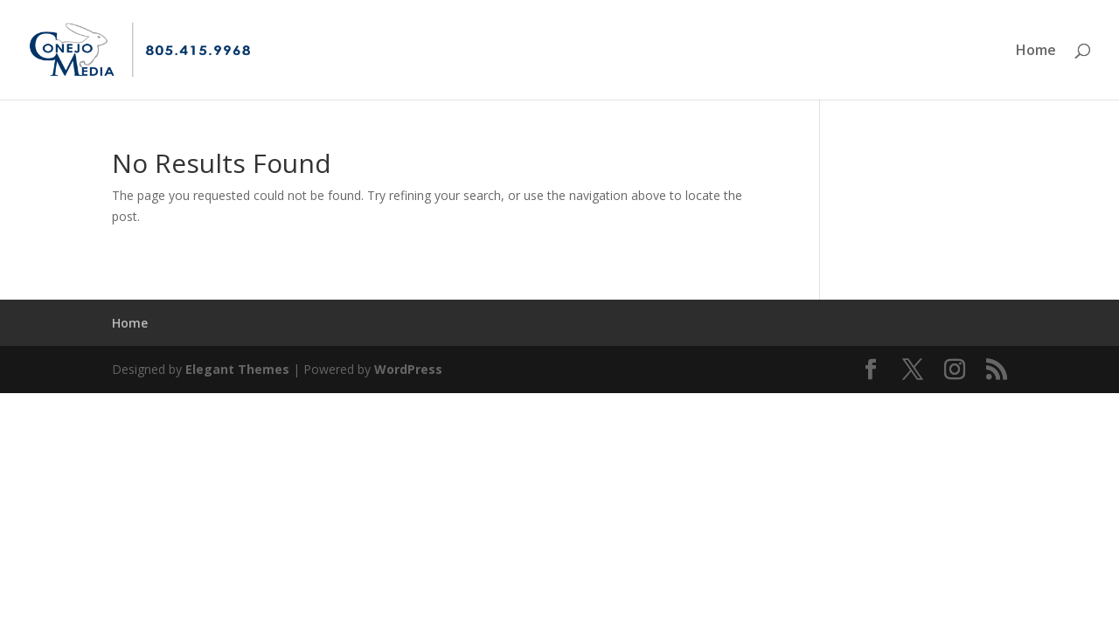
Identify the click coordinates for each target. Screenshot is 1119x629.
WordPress (408, 369)
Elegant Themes (237, 369)
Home (1036, 51)
